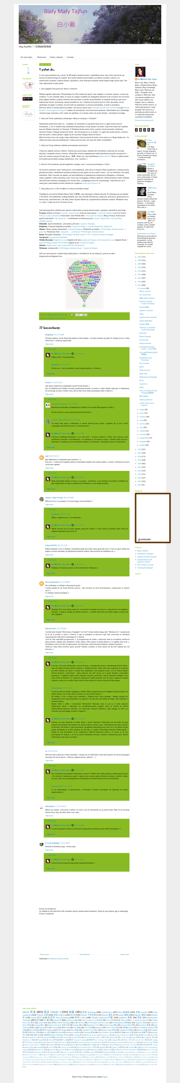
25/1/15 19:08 (59, 335)
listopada (143, 441)
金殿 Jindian (64, 1037)
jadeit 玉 (52, 1050)
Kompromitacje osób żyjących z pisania (144, 561)
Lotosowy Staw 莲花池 (142, 1040)
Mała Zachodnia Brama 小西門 (87, 1047)
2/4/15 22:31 (78, 606)
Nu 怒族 (137, 1059)
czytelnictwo (107, 1012)
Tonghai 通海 (53, 1045)
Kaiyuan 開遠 (67, 1059)
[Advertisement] (84, 934)
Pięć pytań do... (61, 218)
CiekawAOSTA (68, 245)
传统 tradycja (59, 1015)
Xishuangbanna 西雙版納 (122, 1023)
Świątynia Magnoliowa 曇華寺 (125, 1035)
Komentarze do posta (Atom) (58, 959)
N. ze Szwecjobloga (52, 843)
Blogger (104, 1077)
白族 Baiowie (79, 1023)
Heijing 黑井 (43, 1028)
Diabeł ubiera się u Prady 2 (146, 234)
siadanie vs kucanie (146, 310)
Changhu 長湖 (127, 1052)
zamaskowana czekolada (148, 317)
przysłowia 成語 (72, 1020)
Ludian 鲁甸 (85, 1059)
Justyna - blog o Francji (60, 420)
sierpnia (143, 431)
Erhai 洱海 (35, 1032)
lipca (142, 427)
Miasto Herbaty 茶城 (101, 1054)
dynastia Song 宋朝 (109, 1030)
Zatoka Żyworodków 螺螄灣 (50, 1064)
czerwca (143, 424)
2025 (140, 481)
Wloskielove (79, 245)
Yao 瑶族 (102, 1045)
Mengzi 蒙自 (42, 1040)
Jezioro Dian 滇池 (112, 1028)
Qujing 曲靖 (131, 1054)
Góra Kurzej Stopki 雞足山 (148, 1057)
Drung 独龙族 (41, 1047)
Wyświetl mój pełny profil (144, 120)
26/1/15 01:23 (54, 456)
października (144, 438)
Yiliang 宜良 (112, 1045)
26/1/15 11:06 (79, 525)
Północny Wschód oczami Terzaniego (146, 303)
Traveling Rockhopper (145, 568)
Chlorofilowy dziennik (145, 554)
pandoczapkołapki (145, 321)
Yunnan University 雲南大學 (58, 1025)
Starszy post (124, 954)
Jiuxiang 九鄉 (78, 1054)
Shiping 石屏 (113, 1037)
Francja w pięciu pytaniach (49, 215)
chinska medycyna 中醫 (102, 1017)
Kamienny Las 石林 (133, 1042)
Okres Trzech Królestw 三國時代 (35, 1045)
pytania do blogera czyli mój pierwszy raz (98, 240)
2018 (140, 457)
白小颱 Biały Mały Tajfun (61, 354)
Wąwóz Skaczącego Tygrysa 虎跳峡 (117, 1062)
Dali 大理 (109, 1020)
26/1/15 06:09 (69, 498)
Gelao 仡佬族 (53, 1047)
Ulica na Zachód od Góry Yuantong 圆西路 (148, 392)
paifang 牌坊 (126, 1064)
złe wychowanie (145, 295)
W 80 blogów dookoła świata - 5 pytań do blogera (78, 248)
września (143, 434)
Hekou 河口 (128, 1040)
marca (142, 413)
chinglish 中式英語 (126, 1030)
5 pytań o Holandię (87, 224)
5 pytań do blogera (105, 213)
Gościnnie (70, 57)
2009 (140, 264)
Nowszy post (44, 954)
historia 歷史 (107, 1015)
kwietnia (143, 417)
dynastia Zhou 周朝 (100, 1064)
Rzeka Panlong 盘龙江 (35, 1042)
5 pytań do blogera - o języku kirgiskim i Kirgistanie (92, 226)
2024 (140, 478)
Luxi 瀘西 (94, 1059)
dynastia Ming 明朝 (128, 1025)
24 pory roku (124, 1037)
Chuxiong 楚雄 (89, 1032)
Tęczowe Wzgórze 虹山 (88, 1062)
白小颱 (28, 70)
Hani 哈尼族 (34, 1030)
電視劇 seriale (128, 1028)
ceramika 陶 (93, 1052)
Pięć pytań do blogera (94, 215)
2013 (140, 278)
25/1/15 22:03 (79, 354)
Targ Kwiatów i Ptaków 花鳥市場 (44, 1057)
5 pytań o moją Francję (70, 213)
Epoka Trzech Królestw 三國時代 (34, 1054)
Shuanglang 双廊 (27, 1057)
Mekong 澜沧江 (98, 1050)
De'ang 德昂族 (138, 1052)
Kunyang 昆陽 (88, 1054)
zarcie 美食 (29, 1011)
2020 (140, 464)
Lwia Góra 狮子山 (105, 1059)
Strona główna (85, 954)
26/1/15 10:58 (79, 477)
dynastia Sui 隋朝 (88, 1064)
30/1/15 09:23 (79, 719)
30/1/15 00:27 (67, 786)
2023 (140, 474)
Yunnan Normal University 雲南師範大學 (132, 1045)
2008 (140, 260)
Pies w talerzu (144, 363)
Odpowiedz (49, 344)
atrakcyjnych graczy (90, 183)
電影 (139, 1017)
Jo (46, 751)
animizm (77, 1064)
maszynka (142, 333)
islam (73, 1045)
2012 (140, 274)
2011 (140, 271)
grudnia (143, 445)
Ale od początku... (26, 57)
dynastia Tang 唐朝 (110, 1025)
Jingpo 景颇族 (82, 1045)
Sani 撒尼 (93, 1045)
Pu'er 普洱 (47, 1032)
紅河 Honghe (62, 1030)
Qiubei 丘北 (122, 1054)
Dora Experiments (52, 582)
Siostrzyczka (143, 340)
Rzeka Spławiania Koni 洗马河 (147, 1054)
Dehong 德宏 (86, 1050)
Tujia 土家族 (66, 1042)
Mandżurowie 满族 (28, 1040)
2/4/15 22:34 (78, 860)
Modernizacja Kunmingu (148, 377)
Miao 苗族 (74, 1030)
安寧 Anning (153, 1045)
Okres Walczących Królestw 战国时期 (131, 1050)
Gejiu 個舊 (49, 1054)
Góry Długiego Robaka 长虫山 (31, 1059)
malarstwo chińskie (73, 1032)
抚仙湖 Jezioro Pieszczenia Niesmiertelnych (87, 1042)
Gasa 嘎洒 (135, 1057)
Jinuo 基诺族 (68, 1054)
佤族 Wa (36, 1035)
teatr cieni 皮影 (108, 1057)
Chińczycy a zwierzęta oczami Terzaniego (147, 329)
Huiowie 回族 (142, 1030)
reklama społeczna (145, 400)
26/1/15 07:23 (65, 365)
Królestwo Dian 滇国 (67, 1047)
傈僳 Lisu (62, 1040)
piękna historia (104, 156)
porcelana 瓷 (62, 1050)
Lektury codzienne (56, 57)
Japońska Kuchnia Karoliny (147, 557)
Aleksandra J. (50, 806)
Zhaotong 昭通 (81, 1057)
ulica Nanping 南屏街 (138, 1064)
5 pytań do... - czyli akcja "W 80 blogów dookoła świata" (82, 232)
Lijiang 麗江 (39, 1025)
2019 (140, 460)
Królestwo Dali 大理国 (150, 1042)
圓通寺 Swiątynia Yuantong (77, 1040)
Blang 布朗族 (136, 1037)
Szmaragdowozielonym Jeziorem (104, 107)
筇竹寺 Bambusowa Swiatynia (114, 1042)
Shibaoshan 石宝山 (52, 1042)
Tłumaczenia (41, 57)
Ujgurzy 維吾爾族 (49, 1037)
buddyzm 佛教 (125, 1017)
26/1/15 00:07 (73, 404)
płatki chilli (143, 374)
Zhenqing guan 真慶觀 (66, 1064)
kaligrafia (98, 1028)
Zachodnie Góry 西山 (90, 1030)
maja (142, 420)
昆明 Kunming (89, 1012)
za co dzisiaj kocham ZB (139, 1020)
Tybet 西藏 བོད (142, 1032)
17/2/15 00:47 (65, 843)
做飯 (72, 1011)
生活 (73, 1015)
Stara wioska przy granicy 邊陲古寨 (68, 1062)
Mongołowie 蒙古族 (127, 1059)
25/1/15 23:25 (57, 382)
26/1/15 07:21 (65, 514)
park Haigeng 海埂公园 (94, 1057)
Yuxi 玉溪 (88, 1028)
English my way (60, 240)
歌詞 (37, 1020)
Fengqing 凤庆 (78, 1035)
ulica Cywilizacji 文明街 (122, 1057)
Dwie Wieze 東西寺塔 (151, 1052)
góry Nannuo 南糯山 (114, 1064)
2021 (140, 467)
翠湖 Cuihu (80, 1017)
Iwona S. (48, 382)
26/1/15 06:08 (75, 420)
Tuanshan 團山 (133, 1047)
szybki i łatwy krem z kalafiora (146, 404)
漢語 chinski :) (52, 1011)
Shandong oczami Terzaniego (145, 359)
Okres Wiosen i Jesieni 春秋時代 (110, 1032)
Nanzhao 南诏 (76, 1037)
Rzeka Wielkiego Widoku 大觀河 (95, 1037)
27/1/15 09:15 (79, 662)
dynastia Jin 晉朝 (41, 1050)
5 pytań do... (143, 384)
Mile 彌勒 (115, 1059)
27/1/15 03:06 (61, 629)
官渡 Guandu (116, 1052)
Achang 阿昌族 (74, 1050)
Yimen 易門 (53, 1040)
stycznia (143, 288)
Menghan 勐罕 (104, 1047)
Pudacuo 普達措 (147, 1059)
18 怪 (67, 1028)
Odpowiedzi (52, 349)
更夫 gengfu (143, 396)
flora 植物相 (124, 1012)
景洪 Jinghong (48, 1030)
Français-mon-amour (60, 404)
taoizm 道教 (42, 1023)
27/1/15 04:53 (61, 806)
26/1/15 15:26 (62, 545)
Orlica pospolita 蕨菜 (152, 142)
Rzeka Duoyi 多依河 (40, 1052)
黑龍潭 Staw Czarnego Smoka (99, 1040)
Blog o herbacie (142, 551)
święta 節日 (36, 1017)
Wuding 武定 (101, 1062)
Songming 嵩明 (50, 1062)
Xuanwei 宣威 (134, 1062)
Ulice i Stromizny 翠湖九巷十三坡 (74, 1052)
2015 (140, 285)
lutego (142, 410)
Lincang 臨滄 (57, 1028)
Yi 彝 (46, 1020)
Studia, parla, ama (53, 245)
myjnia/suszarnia (145, 343)
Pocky (141, 380)
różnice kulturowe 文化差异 (92, 1020)
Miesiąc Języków (91, 1035)
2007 (140, 257)
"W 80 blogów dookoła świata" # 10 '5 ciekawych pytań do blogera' (88, 234)
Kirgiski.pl (49, 335)
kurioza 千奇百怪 (88, 1015)
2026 (140, 485)
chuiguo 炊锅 (144, 324)
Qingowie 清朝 (141, 1023)
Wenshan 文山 (60, 1057)
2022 (140, 471)
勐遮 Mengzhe (104, 1052)
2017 (140, 453)
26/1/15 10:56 (79, 433)
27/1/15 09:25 (79, 770)
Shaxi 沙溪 (130, 1032)
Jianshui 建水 (78, 1025)
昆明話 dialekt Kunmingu (60, 1023)
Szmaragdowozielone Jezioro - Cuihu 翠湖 (147, 348)
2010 (140, 267)
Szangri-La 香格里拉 (119, 1047)
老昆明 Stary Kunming (58, 1017)
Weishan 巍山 (144, 307)
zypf (46, 456)
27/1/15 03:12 (53, 751)
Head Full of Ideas (60, 243)
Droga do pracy (144, 370)
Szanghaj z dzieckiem (151, 165)
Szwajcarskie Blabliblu (58, 237)
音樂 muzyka (142, 1012)
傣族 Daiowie (122, 1020)
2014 (140, 282)
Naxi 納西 (76, 1028)
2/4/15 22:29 (78, 564)
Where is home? (145, 291)
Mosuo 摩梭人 (111, 1050)
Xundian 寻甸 (145, 1062)
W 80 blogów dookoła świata (55, 318)
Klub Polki (58, 1032)
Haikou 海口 (46, 1059)
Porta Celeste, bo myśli (145, 565)
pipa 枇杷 (151, 212)
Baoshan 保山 (29, 1047)
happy (141, 314)
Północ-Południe (145, 336)
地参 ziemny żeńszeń (146, 298)
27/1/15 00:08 (65, 582)
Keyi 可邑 (77, 1059)
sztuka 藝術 (123, 1015)
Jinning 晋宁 (58, 1054)
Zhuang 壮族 (64, 1045)
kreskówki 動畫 (144, 1025)
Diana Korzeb (50, 629)
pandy (141, 367)
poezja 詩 (57, 1020)
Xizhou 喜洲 (70, 1057)
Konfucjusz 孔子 (93, 1025)
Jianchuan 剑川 (56, 1059)
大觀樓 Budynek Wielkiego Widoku (56, 1035)
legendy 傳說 (140, 1015)
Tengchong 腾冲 (55, 1052)
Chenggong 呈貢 (149, 1037)
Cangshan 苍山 (116, 1040)
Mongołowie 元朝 (34, 1037)
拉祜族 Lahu (143, 1035)
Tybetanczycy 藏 (106, 1035)
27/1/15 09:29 (79, 825)
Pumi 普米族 (113, 1054)
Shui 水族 (41, 1062)
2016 (140, 449)
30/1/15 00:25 (67, 688)
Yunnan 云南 (42, 1015)
